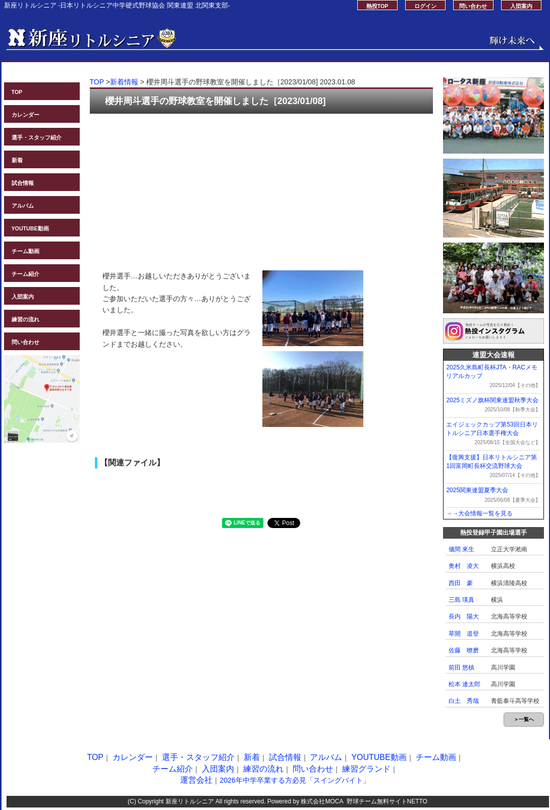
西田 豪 (461, 583)
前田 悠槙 (461, 667)
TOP (17, 92)
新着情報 (124, 82)
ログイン (425, 6)
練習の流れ (25, 319)
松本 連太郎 (464, 684)
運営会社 (196, 780)
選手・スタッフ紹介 (37, 137)
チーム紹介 (25, 274)
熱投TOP (377, 6)
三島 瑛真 (461, 599)
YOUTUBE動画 (30, 228)
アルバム (23, 206)
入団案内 (521, 6)
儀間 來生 (461, 549)
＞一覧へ (524, 719)
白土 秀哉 (464, 700)
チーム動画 (25, 251)
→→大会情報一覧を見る (479, 513)
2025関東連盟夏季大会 (477, 490)
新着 (17, 160)
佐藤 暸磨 (464, 650)
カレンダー (25, 115)
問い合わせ (473, 6)
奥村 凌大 (464, 565)
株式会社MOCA (322, 801)
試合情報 (23, 183)
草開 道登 (464, 633)
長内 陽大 (464, 616)
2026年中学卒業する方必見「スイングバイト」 (294, 780)
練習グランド (366, 769)
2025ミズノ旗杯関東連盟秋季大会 (492, 400)
